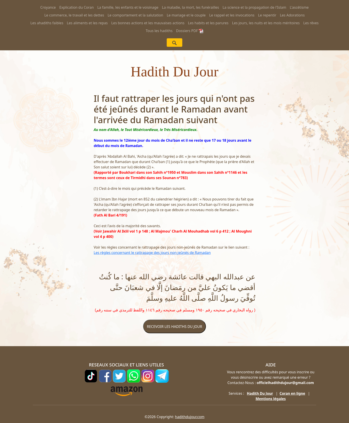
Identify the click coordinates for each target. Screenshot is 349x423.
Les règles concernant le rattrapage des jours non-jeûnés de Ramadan (152, 252)
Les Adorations (292, 15)
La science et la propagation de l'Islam (254, 7)
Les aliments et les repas (87, 22)
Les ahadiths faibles (46, 22)
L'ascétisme (299, 7)
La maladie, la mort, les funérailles (190, 7)
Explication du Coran (76, 7)
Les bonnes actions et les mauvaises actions (148, 22)
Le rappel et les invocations (231, 15)
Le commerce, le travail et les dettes (74, 15)
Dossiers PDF (189, 30)
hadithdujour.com (190, 416)
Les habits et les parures (208, 22)
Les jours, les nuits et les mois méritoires (266, 22)
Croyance (48, 7)
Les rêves (311, 22)
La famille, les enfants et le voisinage (127, 7)
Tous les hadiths (159, 30)
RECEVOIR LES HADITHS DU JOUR (174, 326)
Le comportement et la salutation (135, 15)
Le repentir (267, 15)
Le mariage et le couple (186, 15)
